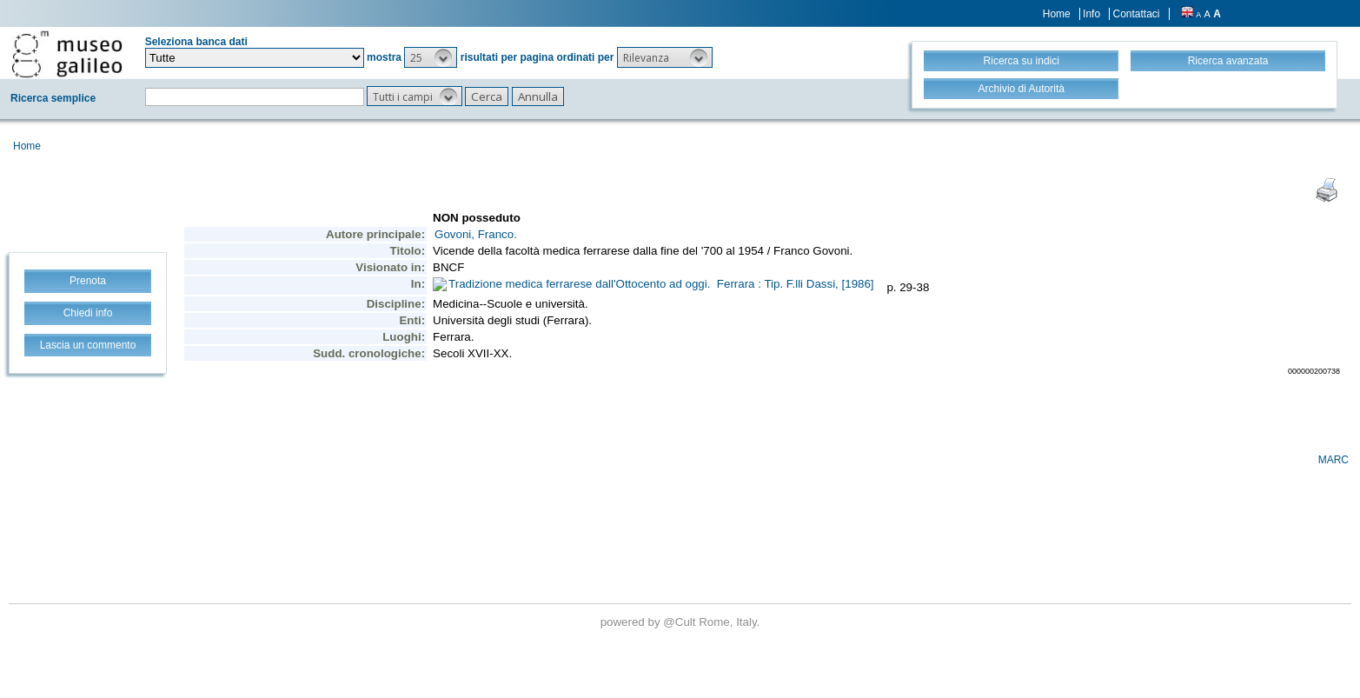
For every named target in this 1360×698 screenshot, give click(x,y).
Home (1057, 14)
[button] (430, 57)
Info (1091, 14)
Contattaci (1135, 14)
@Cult (681, 621)
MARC (1333, 460)
